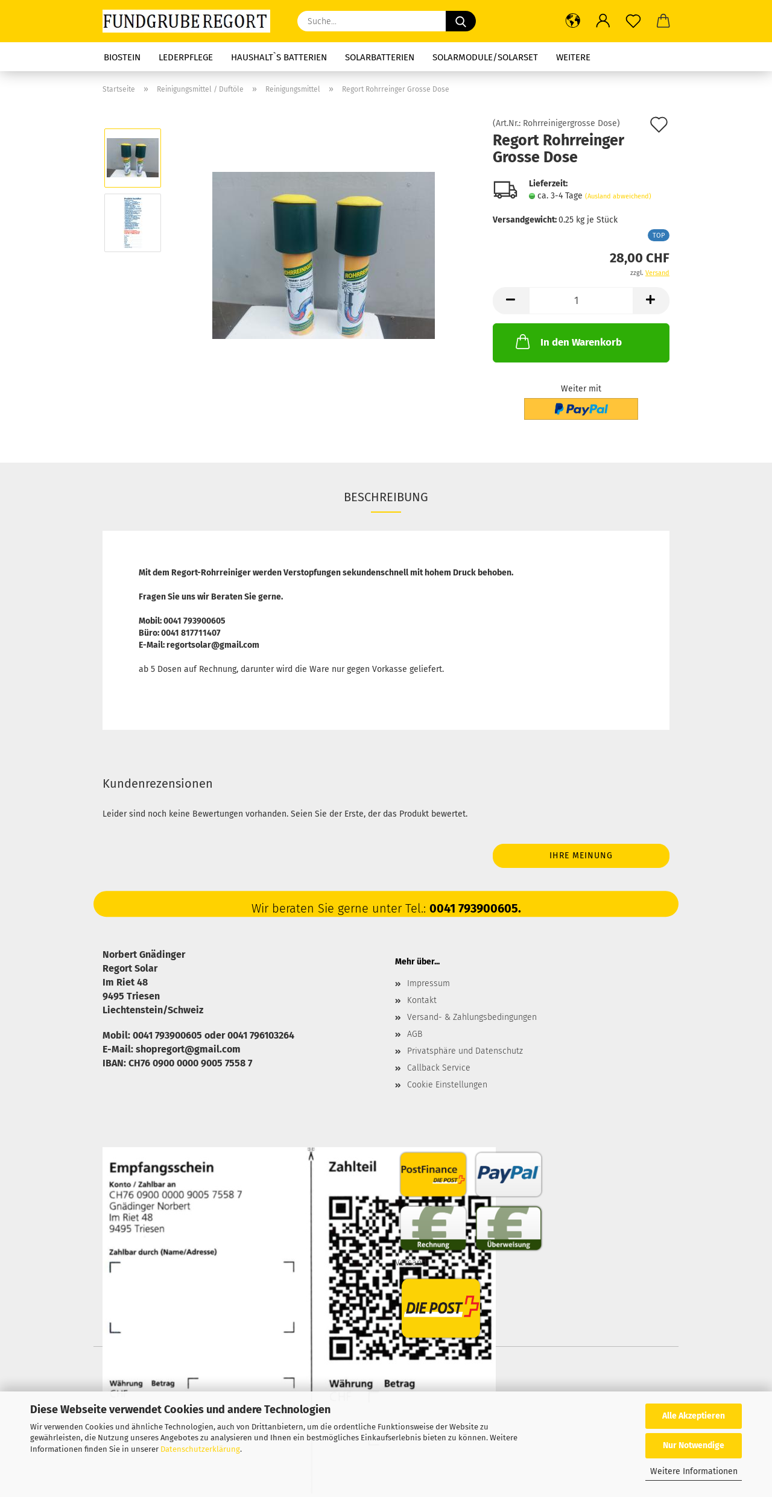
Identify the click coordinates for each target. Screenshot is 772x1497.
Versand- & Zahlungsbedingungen (472, 1017)
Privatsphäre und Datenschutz (465, 1051)
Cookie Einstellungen (447, 1085)
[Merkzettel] (633, 21)
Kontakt (422, 1000)
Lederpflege (186, 57)
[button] (573, 21)
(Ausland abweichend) (618, 196)
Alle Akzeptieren (693, 1416)
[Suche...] (461, 21)
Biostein (122, 57)
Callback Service (438, 1068)
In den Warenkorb (567, 341)
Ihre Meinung (581, 855)
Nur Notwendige (693, 1445)
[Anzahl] (581, 300)
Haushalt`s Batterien (279, 57)
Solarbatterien (379, 57)
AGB (414, 1034)
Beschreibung (386, 497)
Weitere (573, 57)
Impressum (428, 983)
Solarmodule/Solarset (485, 57)
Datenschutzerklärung (200, 1449)
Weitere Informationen (694, 1471)
